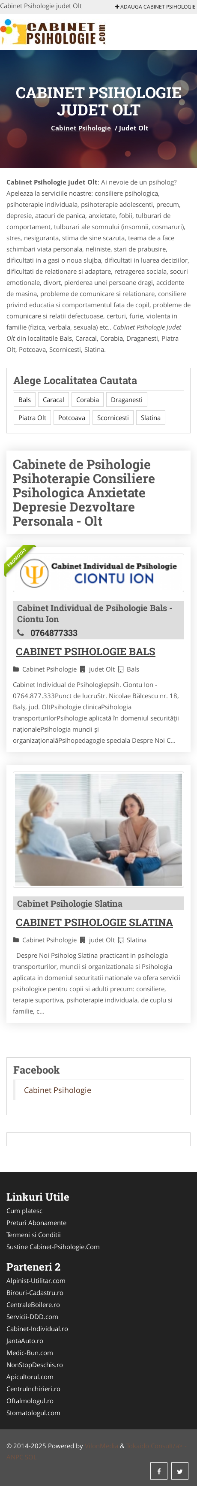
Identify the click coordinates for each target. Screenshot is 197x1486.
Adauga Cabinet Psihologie (155, 6)
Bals (24, 399)
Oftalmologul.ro (30, 1400)
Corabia (87, 399)
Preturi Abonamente (36, 1222)
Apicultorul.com (30, 1376)
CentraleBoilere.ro (33, 1304)
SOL (31, 1457)
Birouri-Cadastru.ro (34, 1292)
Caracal (53, 399)
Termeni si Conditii (33, 1234)
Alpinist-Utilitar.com (36, 1280)
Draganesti (127, 399)
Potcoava (71, 417)
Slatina (151, 417)
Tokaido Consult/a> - (156, 1445)
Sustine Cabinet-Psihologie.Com (53, 1246)
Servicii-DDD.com (32, 1316)
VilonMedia (101, 1445)
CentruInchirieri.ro (33, 1388)
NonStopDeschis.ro (34, 1364)
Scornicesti (113, 417)
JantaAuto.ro (24, 1340)
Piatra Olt (32, 417)
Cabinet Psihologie (81, 128)
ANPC (14, 1457)
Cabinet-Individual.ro (37, 1328)
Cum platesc (24, 1210)
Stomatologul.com (33, 1412)
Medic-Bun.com (29, 1352)
